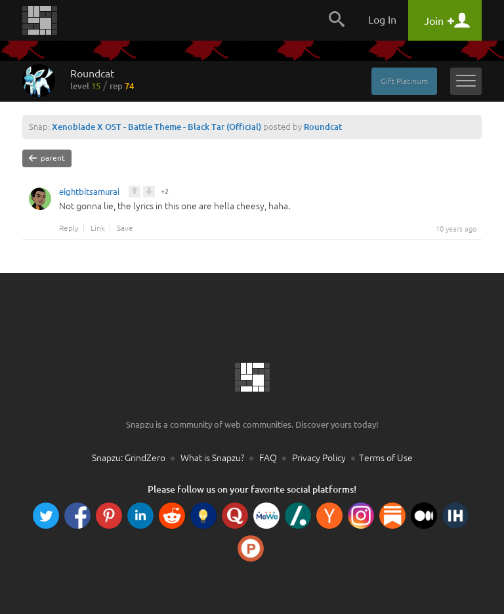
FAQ (268, 458)
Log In (382, 20)
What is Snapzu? (212, 458)
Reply (69, 228)
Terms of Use (386, 458)
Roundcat (102, 79)
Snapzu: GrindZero (128, 458)
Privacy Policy (319, 458)
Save (125, 228)
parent (47, 158)
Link (98, 228)
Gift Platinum (404, 81)
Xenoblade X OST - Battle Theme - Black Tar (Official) (156, 126)
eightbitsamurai (89, 193)
